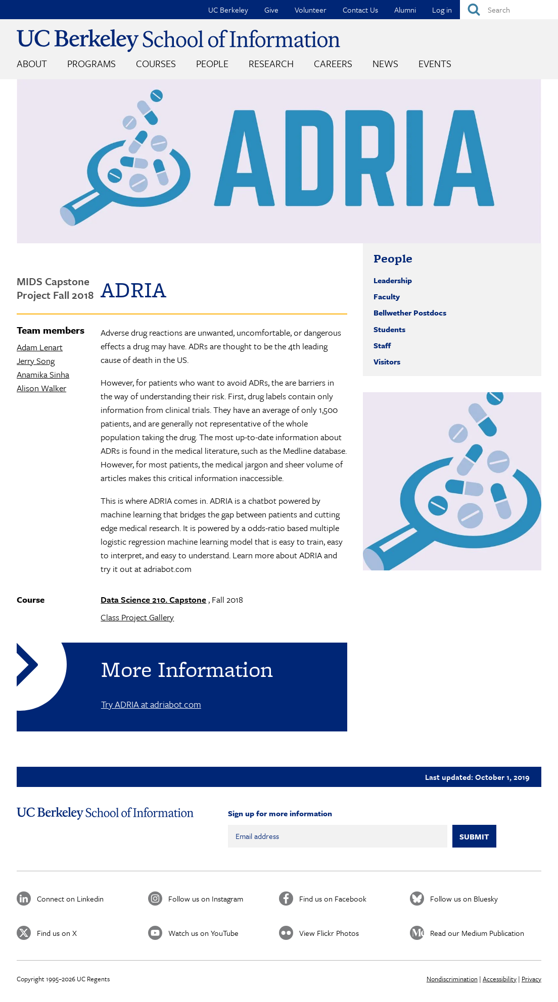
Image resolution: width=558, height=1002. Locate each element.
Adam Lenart (40, 347)
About (32, 63)
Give (271, 9)
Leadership (393, 280)
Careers (333, 63)
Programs (91, 63)
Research (271, 63)
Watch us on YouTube (203, 932)
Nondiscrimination (452, 979)
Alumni (405, 9)
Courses (156, 63)
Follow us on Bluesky (464, 898)
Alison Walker (41, 388)
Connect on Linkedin (70, 898)
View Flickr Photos (329, 932)
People (212, 63)
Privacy (531, 979)
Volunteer (311, 9)
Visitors (387, 361)
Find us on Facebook (332, 898)
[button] (452, 481)
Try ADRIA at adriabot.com (151, 704)
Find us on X (57, 932)
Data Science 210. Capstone (153, 599)
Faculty (387, 296)
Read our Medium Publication (477, 932)
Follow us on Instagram (205, 898)
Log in (442, 9)
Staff (382, 345)
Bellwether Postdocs (410, 312)
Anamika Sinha (43, 374)
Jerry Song (36, 360)
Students (389, 329)
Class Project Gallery (137, 617)
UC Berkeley (228, 9)
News (385, 63)
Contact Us (360, 9)
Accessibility (500, 979)
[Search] (509, 9)
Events (434, 63)
